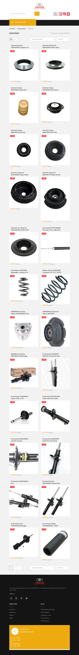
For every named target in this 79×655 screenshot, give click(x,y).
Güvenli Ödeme (45, 618)
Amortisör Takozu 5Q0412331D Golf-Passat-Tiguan (50, 91)
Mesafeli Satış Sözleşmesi (48, 609)
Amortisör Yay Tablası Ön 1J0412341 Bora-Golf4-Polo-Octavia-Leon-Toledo (20, 231)
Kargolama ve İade (46, 615)
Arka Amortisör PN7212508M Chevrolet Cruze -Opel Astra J (51, 231)
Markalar (11, 615)
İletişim (11, 618)
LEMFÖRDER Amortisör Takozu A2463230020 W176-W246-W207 (20, 315)
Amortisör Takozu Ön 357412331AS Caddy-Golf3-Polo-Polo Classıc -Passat (20, 176)
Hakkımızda (12, 612)
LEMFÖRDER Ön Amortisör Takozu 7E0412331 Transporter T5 (50, 315)
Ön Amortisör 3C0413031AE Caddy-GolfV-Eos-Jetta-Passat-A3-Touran (51, 399)
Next (20, 568)
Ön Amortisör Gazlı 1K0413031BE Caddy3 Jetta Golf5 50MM (51, 484)
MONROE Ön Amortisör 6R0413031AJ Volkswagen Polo (19, 357)
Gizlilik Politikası (45, 612)
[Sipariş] (42, 39)
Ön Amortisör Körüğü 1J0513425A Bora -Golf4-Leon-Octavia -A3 (50, 527)
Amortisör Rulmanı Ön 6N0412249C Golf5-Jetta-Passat (50, 48)
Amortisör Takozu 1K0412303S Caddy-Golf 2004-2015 (18, 91)
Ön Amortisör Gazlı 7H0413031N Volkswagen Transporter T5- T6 (19, 527)
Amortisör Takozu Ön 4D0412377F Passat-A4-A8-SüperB (51, 176)
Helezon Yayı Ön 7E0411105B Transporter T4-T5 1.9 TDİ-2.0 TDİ (51, 273)
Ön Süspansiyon (21, 28)
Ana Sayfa (12, 28)
